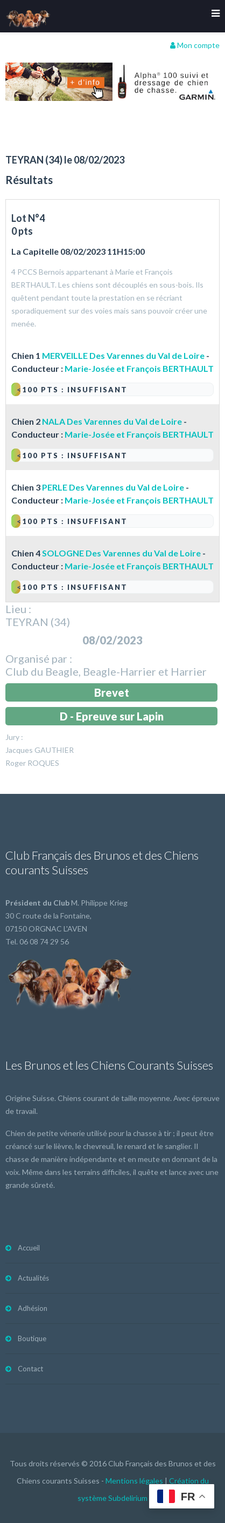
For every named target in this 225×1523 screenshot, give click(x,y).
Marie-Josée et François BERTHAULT (139, 368)
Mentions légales (134, 1480)
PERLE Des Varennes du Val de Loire (113, 487)
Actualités (33, 1278)
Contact (30, 1368)
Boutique (32, 1338)
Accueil (29, 1247)
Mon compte (195, 45)
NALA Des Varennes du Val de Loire (112, 421)
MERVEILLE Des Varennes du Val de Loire (123, 355)
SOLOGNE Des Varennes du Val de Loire (121, 553)
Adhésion (32, 1308)
